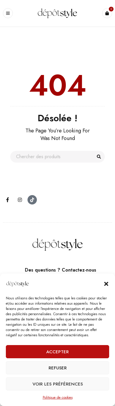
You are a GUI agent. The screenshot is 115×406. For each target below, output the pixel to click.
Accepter (57, 352)
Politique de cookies (58, 397)
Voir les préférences (57, 384)
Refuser (58, 368)
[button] (106, 284)
